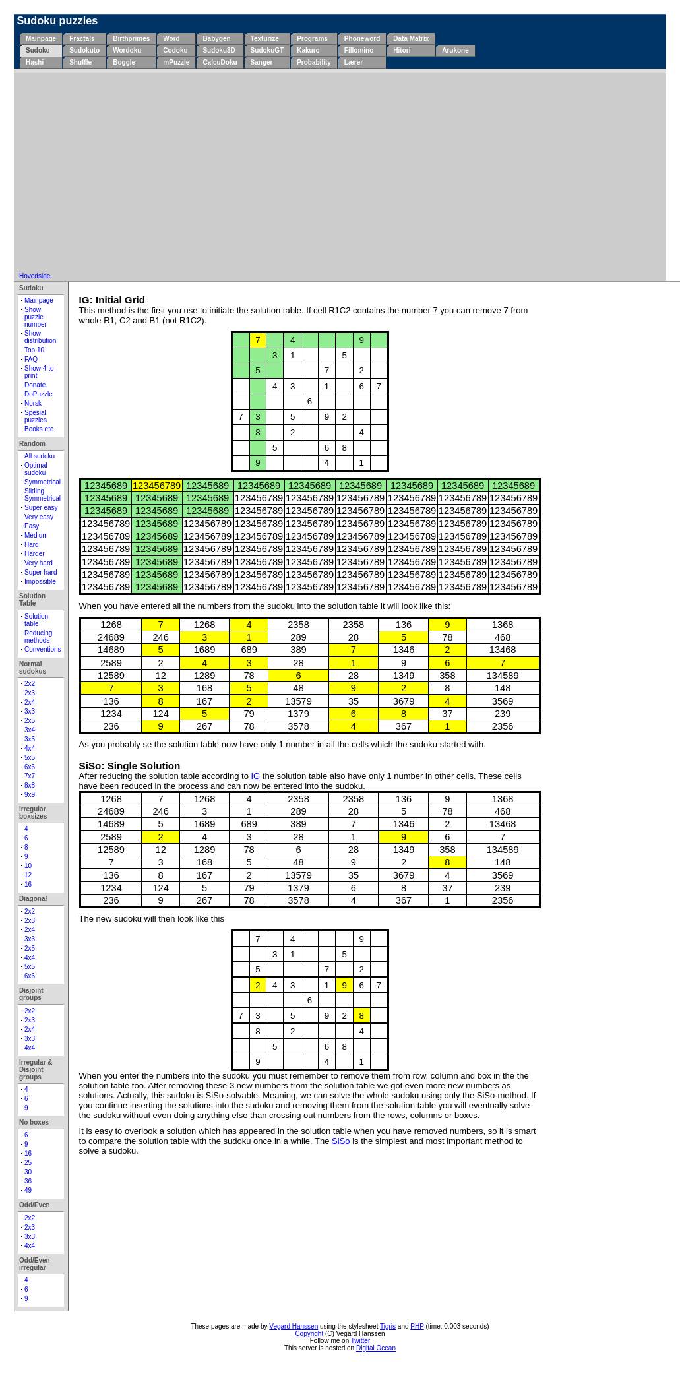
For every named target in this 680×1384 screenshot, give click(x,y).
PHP (416, 1326)
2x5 (29, 720)
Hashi (35, 62)
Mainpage (41, 38)
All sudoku (39, 456)
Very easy (38, 516)
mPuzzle (176, 62)
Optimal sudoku (35, 469)
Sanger (262, 62)
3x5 (29, 739)
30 (28, 1172)
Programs (312, 38)
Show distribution (40, 337)
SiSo (341, 1141)
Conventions (42, 649)
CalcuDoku (219, 62)
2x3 (29, 693)
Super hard (40, 572)
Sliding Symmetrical (42, 495)
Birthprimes (131, 38)
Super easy (41, 507)
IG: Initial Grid (112, 299)
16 (28, 884)
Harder (34, 553)
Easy (31, 526)
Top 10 (34, 350)
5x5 (29, 757)
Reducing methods (38, 636)
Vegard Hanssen (293, 1326)
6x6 (29, 767)
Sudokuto (84, 50)
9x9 (29, 794)
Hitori (401, 50)
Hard (31, 544)
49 (28, 1190)
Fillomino (358, 50)
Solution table (36, 620)
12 (28, 875)
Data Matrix (411, 38)
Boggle (124, 62)
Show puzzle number (35, 317)
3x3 (29, 711)
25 (28, 1162)
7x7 (29, 776)
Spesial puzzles (35, 416)
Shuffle (80, 62)
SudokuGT (267, 50)
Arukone (455, 50)
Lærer (353, 62)
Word (171, 38)
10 (28, 865)
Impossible (40, 581)
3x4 (29, 730)
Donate (35, 385)
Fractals (81, 38)
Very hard (38, 563)
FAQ (31, 359)
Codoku (175, 50)
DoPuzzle (38, 394)
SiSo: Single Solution (130, 765)
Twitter (360, 1340)
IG (255, 776)
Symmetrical (42, 482)
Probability (314, 62)
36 (28, 1181)
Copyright (309, 1333)
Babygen (216, 38)
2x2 (29, 683)
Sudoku (38, 50)
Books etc (38, 429)
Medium (36, 535)
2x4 (29, 702)
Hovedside (34, 276)
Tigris (388, 1326)
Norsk (33, 403)
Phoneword (362, 38)
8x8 (29, 785)
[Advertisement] (340, 173)
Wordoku (127, 50)
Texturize (265, 38)
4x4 (29, 748)
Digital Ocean (376, 1348)
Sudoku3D (218, 50)
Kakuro (308, 50)
